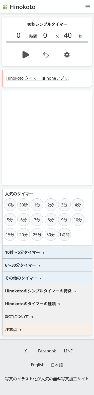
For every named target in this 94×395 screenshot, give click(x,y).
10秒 (10, 205)
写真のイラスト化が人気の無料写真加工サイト (47, 379)
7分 (37, 220)
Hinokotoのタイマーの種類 (30, 304)
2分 (51, 205)
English (37, 365)
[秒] (69, 35)
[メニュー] (87, 6)
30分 (50, 234)
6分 (24, 220)
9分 (64, 220)
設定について (17, 316)
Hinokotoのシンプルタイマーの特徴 (38, 291)
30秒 (23, 205)
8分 (51, 220)
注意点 (11, 329)
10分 (78, 220)
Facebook (47, 351)
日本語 (57, 365)
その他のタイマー (21, 278)
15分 (10, 234)
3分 (64, 205)
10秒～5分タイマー (22, 252)
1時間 (64, 234)
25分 (37, 234)
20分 (23, 234)
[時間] (20, 35)
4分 (78, 205)
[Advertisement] (47, 137)
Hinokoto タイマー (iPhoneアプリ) (37, 78)
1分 (37, 205)
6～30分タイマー (20, 265)
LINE (68, 351)
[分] (47, 35)
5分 (10, 220)
